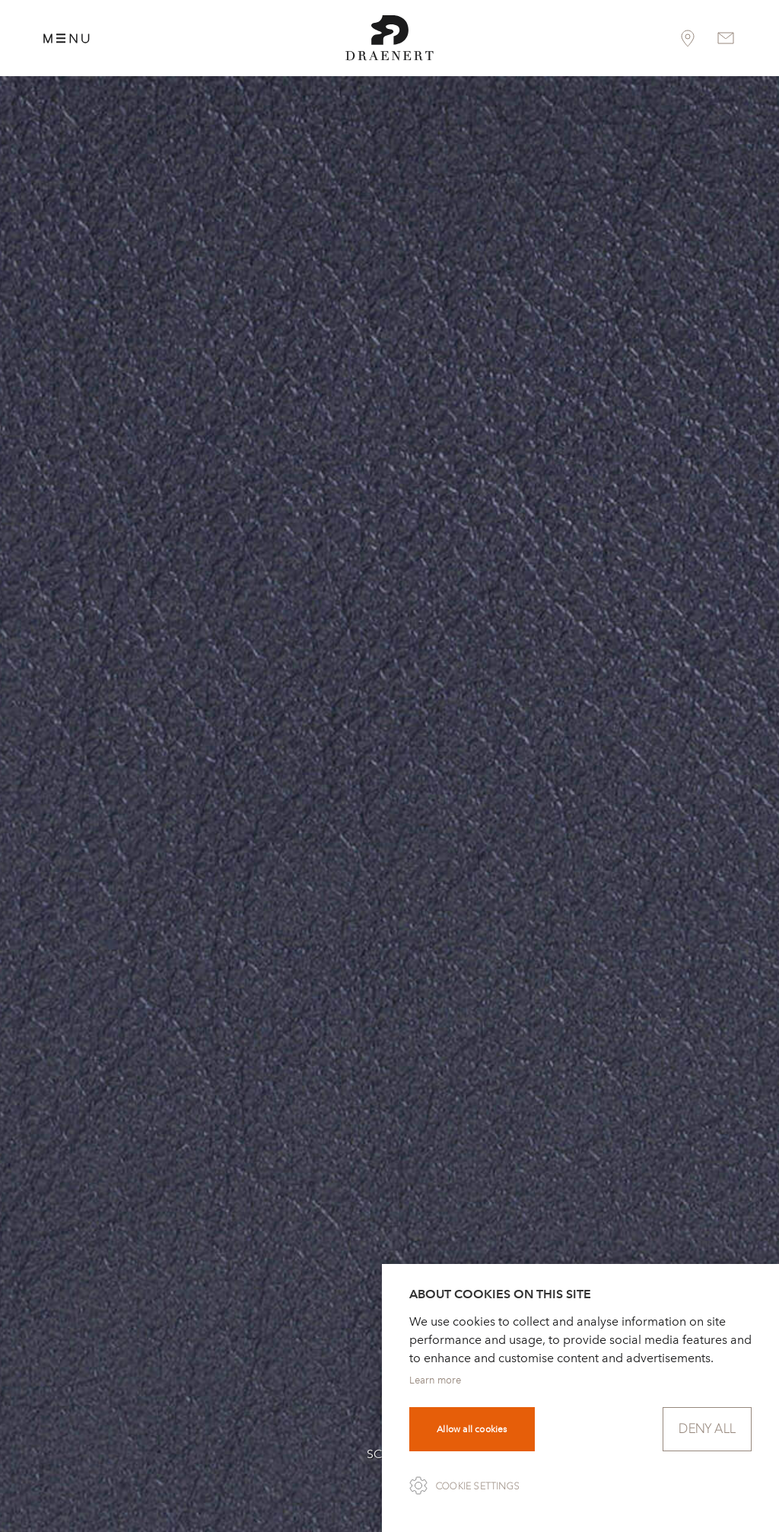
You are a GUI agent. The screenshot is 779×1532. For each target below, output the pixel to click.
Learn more (435, 1380)
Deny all (707, 1429)
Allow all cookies (472, 1429)
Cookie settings (478, 1486)
